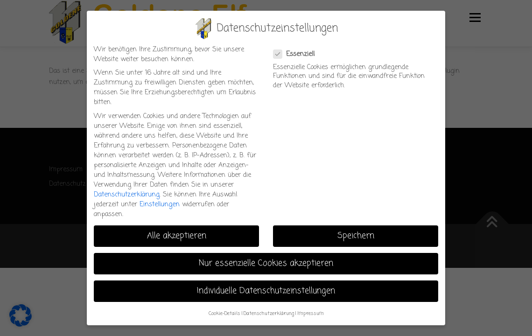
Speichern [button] (355, 236)
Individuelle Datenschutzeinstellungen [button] (266, 291)
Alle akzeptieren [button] (176, 236)
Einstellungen (160, 205)
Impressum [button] (310, 313)
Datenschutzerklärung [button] (269, 313)
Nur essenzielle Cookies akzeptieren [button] (266, 263)
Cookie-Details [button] (224, 313)
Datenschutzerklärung (127, 195)
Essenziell (299, 54)
